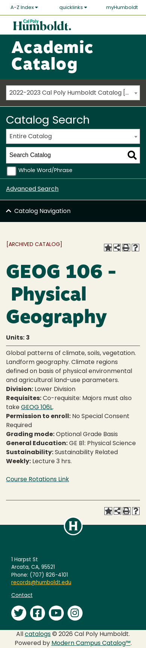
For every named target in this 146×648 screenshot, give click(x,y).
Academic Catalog (52, 57)
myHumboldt (122, 7)
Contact (22, 595)
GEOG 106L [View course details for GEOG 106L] (37, 408)
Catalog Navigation (42, 211)
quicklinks (73, 7)
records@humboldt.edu (41, 582)
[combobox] (73, 92)
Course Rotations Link (37, 480)
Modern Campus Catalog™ (91, 643)
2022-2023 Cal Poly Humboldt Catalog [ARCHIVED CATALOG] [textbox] (74, 93)
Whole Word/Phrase (45, 171)
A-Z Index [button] (24, 7)
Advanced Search (32, 189)
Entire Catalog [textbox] (30, 137)
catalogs (38, 634)
